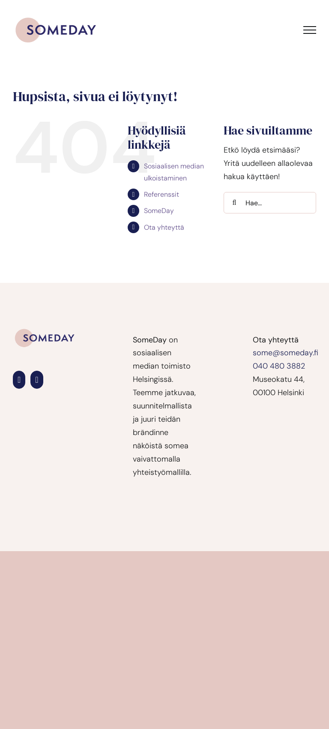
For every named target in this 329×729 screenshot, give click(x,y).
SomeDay (159, 210)
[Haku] (234, 202)
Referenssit (161, 194)
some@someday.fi (285, 353)
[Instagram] (36, 380)
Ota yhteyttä (164, 227)
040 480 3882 (279, 366)
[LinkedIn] (19, 380)
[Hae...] (270, 202)
